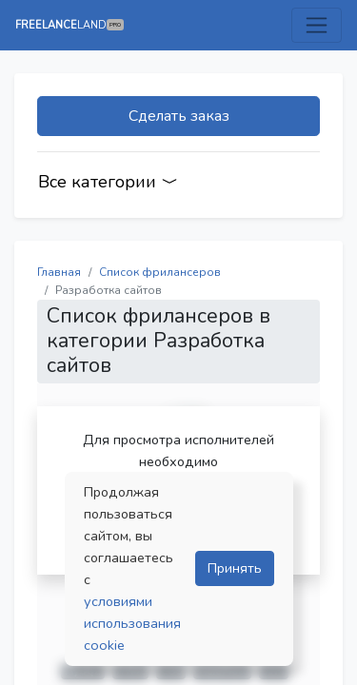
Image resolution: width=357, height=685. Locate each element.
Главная (59, 272)
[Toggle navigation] (316, 25)
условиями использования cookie (132, 623)
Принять (235, 567)
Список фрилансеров (160, 272)
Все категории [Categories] (108, 181)
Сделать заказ (179, 116)
